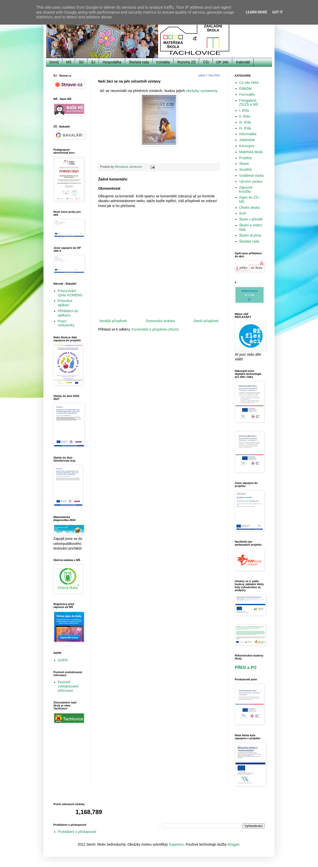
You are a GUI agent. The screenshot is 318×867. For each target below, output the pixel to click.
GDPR (63, 660)
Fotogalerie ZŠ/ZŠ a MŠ (248, 102)
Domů (54, 62)
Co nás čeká (249, 83)
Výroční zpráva (250, 181)
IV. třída (245, 128)
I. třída (244, 110)
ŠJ (93, 62)
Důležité (245, 88)
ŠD (81, 62)
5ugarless (176, 844)
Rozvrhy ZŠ (186, 62)
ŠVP (242, 214)
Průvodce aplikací (65, 303)
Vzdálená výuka (251, 175)
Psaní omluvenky (66, 323)
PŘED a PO (245, 667)
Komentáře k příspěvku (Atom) (155, 329)
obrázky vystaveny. (202, 90)
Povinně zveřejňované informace (68, 686)
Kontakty (163, 62)
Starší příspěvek (206, 321)
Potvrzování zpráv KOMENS (70, 293)
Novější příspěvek (113, 321)
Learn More (256, 12)
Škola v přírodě (251, 219)
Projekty (245, 158)
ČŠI (206, 62)
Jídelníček (247, 140)
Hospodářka (112, 62)
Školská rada (139, 62)
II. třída (244, 116)
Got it (277, 12)
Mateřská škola (251, 152)
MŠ (68, 62)
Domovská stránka (160, 321)
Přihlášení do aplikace (68, 313)
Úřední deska (249, 208)
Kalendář (243, 62)
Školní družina (250, 235)
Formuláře (247, 94)
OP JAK (222, 62)
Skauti (244, 164)
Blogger (233, 844)
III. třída (245, 122)
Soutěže (245, 170)
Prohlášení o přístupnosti (77, 832)
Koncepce (247, 146)
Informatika (247, 134)
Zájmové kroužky (246, 189)
